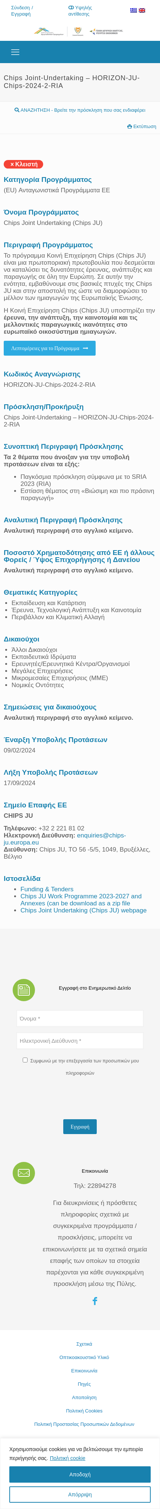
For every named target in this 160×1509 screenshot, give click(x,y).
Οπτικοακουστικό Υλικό (84, 1357)
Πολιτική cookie (68, 1458)
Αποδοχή (80, 1474)
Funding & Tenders (46, 889)
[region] (80, 1473)
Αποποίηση (84, 1397)
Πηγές (84, 1384)
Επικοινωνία (84, 1371)
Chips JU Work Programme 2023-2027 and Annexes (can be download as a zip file (81, 900)
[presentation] (72, 1099)
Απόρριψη (80, 1494)
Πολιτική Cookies (84, 1411)
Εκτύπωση (141, 126)
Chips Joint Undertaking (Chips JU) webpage (83, 910)
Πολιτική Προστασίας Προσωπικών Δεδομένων (84, 1424)
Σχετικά (84, 1344)
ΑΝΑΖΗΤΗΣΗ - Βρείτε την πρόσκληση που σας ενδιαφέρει (80, 110)
